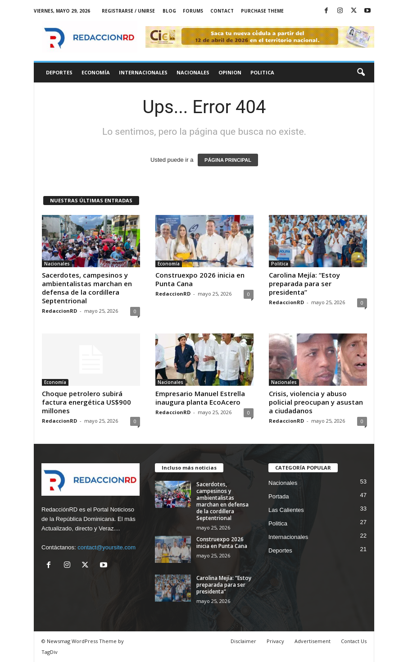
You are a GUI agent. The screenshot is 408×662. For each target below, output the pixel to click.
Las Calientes (286, 510)
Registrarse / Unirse (128, 11)
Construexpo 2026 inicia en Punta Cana (200, 279)
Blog (169, 11)
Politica (262, 72)
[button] (361, 72)
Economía (96, 72)
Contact (222, 11)
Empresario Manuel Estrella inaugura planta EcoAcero (200, 397)
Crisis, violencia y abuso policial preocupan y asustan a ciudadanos (316, 402)
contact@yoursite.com (106, 547)
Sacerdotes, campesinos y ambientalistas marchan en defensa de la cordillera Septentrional (87, 287)
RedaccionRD (59, 310)
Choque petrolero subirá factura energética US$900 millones (86, 402)
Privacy (275, 641)
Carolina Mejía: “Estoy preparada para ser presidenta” (304, 283)
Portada (278, 496)
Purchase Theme (262, 11)
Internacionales (143, 72)
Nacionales (193, 72)
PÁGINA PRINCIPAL (227, 160)
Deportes (59, 72)
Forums (193, 11)
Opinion (229, 72)
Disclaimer (243, 641)
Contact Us (354, 641)
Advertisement (313, 641)
